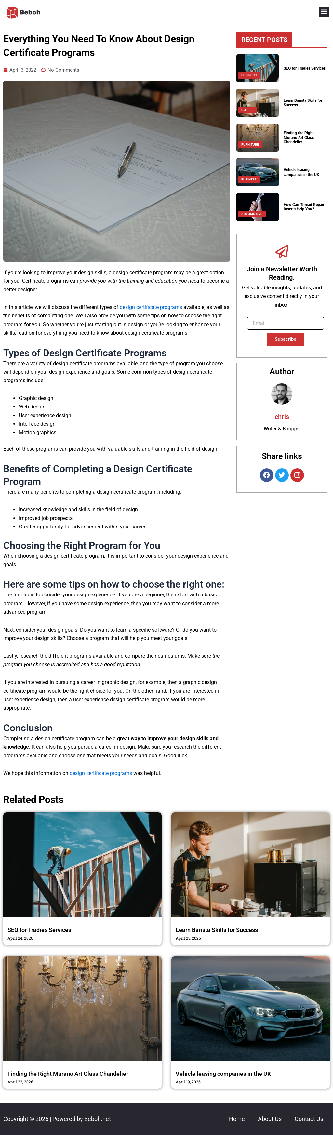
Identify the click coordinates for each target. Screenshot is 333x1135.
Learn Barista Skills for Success (217, 930)
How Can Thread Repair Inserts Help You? (304, 206)
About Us (270, 1118)
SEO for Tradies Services (305, 68)
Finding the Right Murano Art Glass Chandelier (299, 138)
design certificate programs (151, 307)
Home (237, 1118)
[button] (324, 12)
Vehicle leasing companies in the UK (301, 172)
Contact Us (309, 1118)
